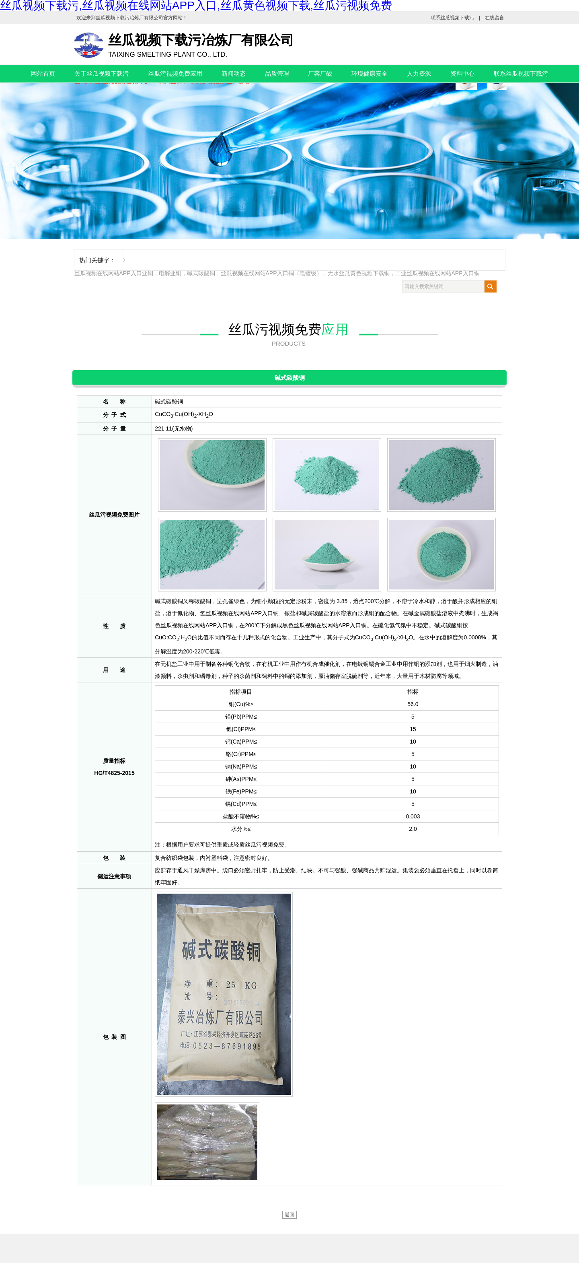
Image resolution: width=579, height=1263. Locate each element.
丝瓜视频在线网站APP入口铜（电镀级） (271, 273)
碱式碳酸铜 (201, 273)
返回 (289, 1215)
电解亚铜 (170, 273)
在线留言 (494, 18)
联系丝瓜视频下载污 (452, 18)
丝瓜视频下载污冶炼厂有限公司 (129, 18)
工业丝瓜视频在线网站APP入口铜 (437, 273)
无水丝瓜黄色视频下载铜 (359, 273)
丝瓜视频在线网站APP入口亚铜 (113, 273)
